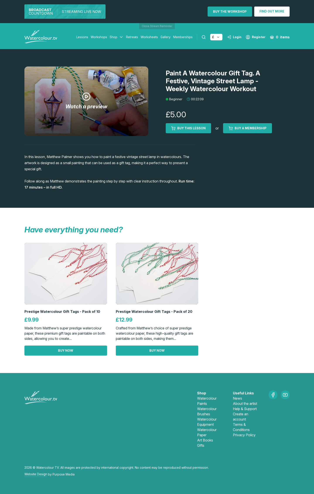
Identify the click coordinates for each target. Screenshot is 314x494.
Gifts (200, 445)
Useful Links (243, 393)
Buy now (65, 350)
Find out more (271, 11)
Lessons (82, 37)
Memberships (183, 37)
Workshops (99, 37)
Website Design (35, 474)
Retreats (132, 37)
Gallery (165, 37)
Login (234, 37)
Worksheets (149, 37)
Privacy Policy (244, 435)
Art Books (205, 440)
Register (255, 37)
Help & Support (245, 409)
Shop (113, 37)
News (237, 398)
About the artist (245, 403)
